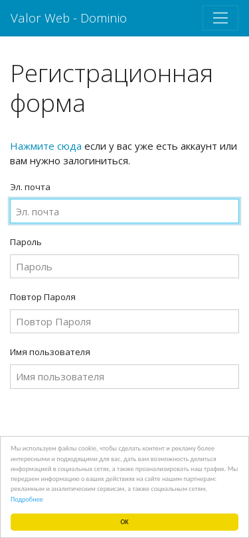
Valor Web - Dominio (69, 17)
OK (125, 521)
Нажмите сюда (46, 145)
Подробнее (27, 499)
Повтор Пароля (43, 297)
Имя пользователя (50, 352)
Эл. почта (30, 187)
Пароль (26, 242)
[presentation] (111, 425)
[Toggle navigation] (220, 17)
